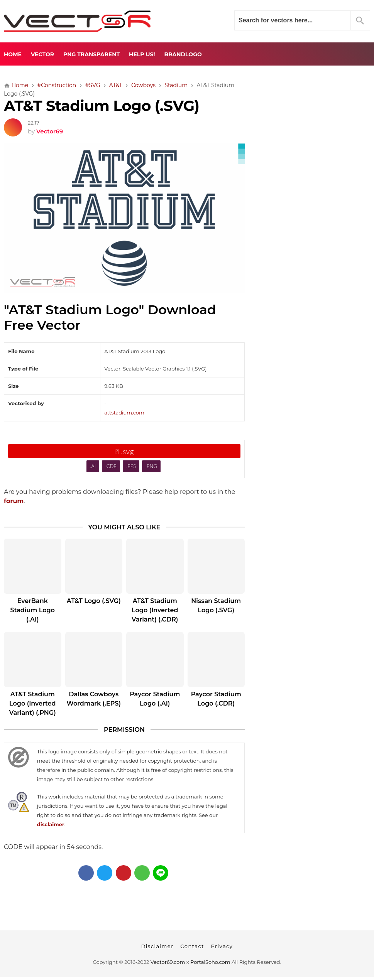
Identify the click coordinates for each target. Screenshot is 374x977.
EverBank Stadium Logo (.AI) (32, 610)
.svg (124, 451)
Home (13, 54)
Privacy (222, 946)
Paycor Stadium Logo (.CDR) (216, 699)
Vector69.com (168, 962)
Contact (192, 946)
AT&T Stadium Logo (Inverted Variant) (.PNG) (32, 703)
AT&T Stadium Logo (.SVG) (101, 106)
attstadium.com (124, 412)
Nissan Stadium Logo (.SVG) (216, 605)
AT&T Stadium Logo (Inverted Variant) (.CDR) (155, 610)
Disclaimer (157, 946)
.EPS (131, 466)
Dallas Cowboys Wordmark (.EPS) (94, 699)
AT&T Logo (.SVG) (94, 601)
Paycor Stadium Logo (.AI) (155, 699)
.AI (93, 466)
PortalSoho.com (210, 962)
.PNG (151, 466)
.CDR (111, 466)
